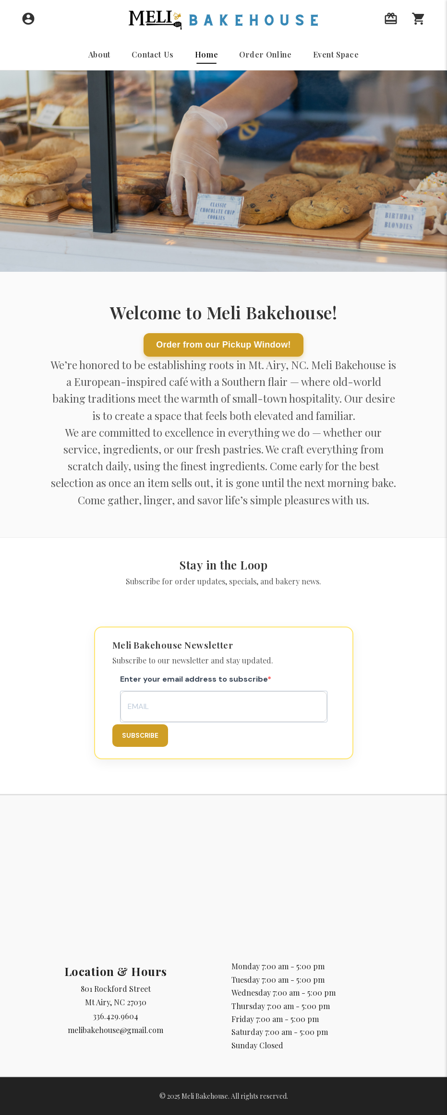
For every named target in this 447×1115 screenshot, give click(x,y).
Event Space (336, 54)
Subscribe (140, 736)
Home (206, 54)
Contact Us (153, 54)
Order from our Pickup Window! (223, 344)
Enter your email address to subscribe (193, 679)
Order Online (265, 54)
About (99, 54)
